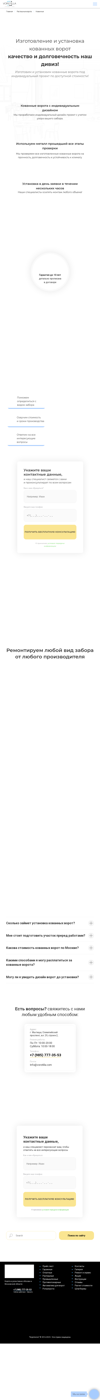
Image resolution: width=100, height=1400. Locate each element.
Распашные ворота (24, 12)
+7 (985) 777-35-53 (45, 1055)
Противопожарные (52, 1282)
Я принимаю (50, 1210)
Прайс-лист (48, 1266)
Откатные (47, 1272)
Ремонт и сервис (83, 1272)
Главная (9, 12)
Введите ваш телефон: (33, 507)
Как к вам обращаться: (33, 1155)
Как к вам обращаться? (34, 488)
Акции (78, 1276)
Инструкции (80, 1279)
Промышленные (50, 1279)
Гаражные (47, 1269)
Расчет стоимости (83, 1285)
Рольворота (48, 1289)
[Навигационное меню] (95, 4)
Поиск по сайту (76, 1235)
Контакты (79, 1266)
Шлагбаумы (80, 1289)
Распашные (48, 1276)
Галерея (79, 1269)
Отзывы (78, 1282)
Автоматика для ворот (54, 1285)
